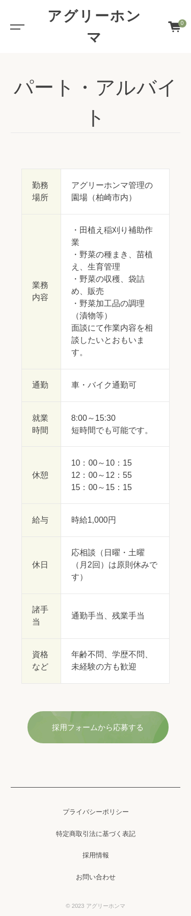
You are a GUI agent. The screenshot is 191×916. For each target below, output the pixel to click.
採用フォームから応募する (98, 727)
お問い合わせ (96, 877)
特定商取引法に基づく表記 (95, 834)
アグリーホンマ (94, 26)
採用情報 (96, 855)
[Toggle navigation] (15, 26)
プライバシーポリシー (96, 812)
